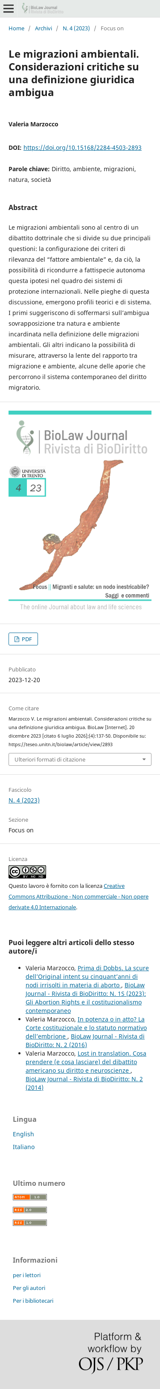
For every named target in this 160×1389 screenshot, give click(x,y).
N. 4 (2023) (76, 28)
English (23, 1134)
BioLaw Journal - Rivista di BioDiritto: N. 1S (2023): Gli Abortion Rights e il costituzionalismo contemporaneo (86, 998)
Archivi (43, 28)
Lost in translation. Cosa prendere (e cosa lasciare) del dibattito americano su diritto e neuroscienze (86, 1061)
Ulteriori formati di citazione (50, 759)
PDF (26, 639)
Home (16, 28)
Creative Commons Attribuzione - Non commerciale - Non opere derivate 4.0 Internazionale (78, 896)
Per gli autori (29, 1288)
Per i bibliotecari (33, 1300)
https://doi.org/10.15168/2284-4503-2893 (82, 147)
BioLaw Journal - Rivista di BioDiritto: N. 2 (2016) (85, 1040)
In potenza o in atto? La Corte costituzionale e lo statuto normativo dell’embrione (86, 1027)
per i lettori (27, 1275)
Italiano (24, 1147)
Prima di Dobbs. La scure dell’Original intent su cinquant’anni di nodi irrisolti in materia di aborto (87, 976)
